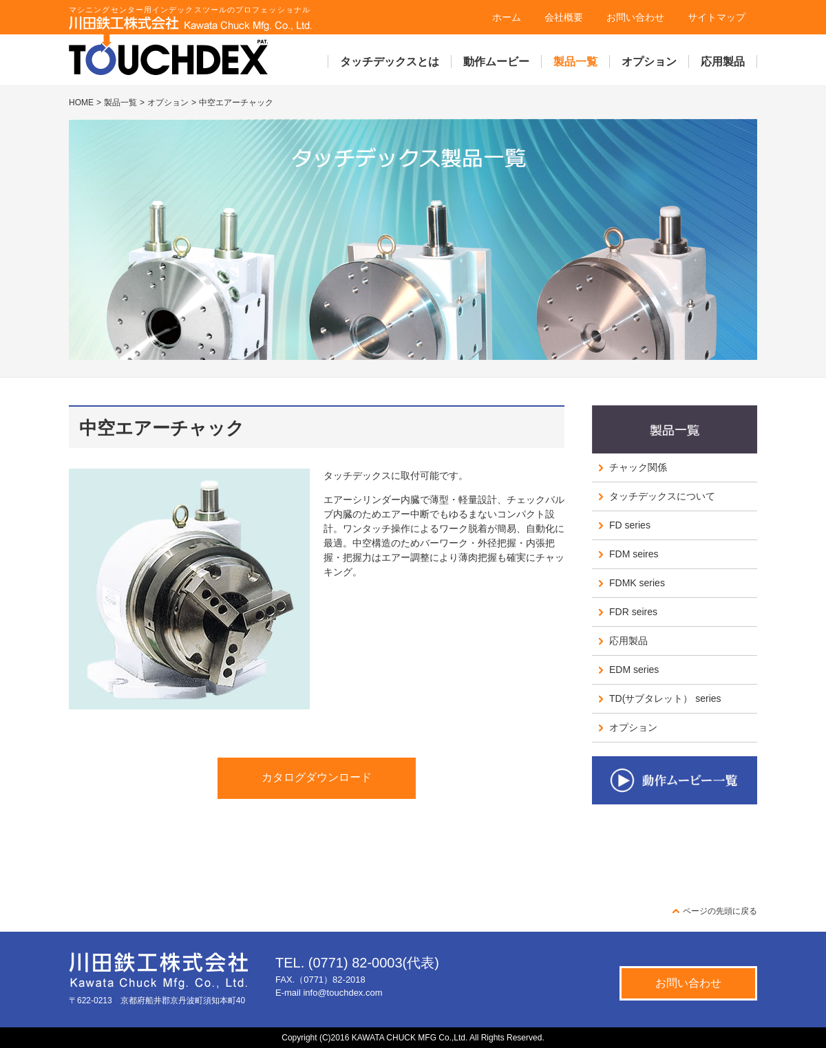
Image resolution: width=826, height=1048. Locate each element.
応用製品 (723, 61)
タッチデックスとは (389, 61)
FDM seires (634, 553)
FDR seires (633, 611)
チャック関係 (638, 467)
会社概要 (563, 17)
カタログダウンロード (317, 777)
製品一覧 (575, 61)
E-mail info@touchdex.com (329, 992)
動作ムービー (496, 61)
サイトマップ (716, 17)
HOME (81, 102)
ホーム (506, 17)
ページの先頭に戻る (720, 911)
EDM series (634, 669)
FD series (629, 525)
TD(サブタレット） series (665, 698)
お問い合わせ (635, 17)
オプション (649, 61)
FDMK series (637, 582)
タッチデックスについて (662, 496)
